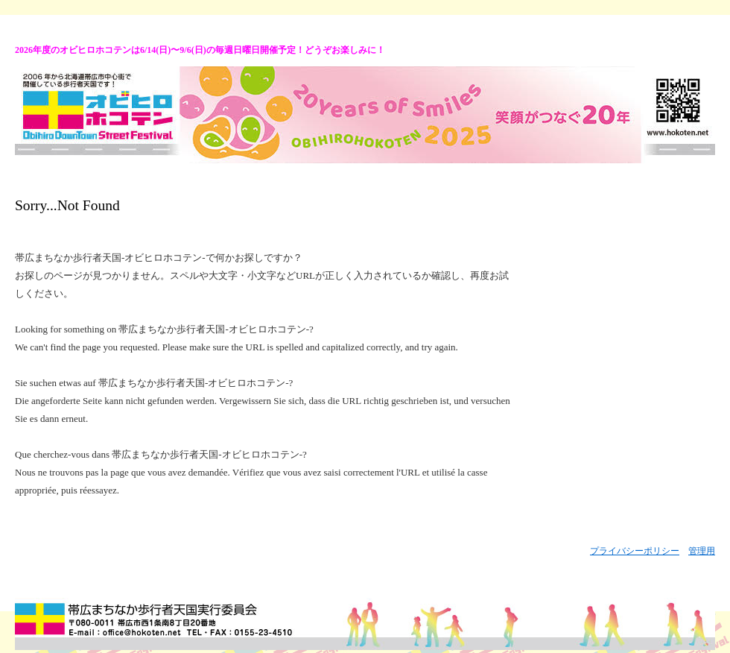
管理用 (701, 551)
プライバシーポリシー (634, 551)
